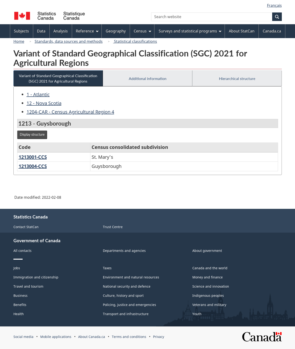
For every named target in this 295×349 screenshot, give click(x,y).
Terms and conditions (129, 336)
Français (274, 5)
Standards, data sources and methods (69, 41)
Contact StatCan (26, 227)
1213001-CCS (33, 157)
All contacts (22, 250)
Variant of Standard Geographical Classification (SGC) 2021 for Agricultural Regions (58, 78)
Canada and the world (209, 268)
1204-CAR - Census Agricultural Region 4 (70, 112)
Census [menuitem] (142, 31)
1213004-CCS (33, 166)
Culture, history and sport (123, 295)
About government (207, 250)
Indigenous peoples (208, 295)
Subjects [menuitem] (21, 31)
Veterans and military (209, 304)
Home (18, 41)
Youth (197, 314)
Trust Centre (113, 227)
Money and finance (207, 277)
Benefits (19, 304)
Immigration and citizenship (35, 277)
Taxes (107, 268)
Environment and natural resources (131, 277)
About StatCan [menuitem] (242, 31)
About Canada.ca (91, 336)
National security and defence (126, 286)
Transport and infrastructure (126, 314)
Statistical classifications (135, 41)
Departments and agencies (124, 250)
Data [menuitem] (41, 31)
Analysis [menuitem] (60, 31)
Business (20, 295)
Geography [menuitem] (116, 31)
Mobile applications (55, 336)
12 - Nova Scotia (44, 103)
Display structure (32, 134)
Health (18, 314)
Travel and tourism (28, 286)
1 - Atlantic (38, 94)
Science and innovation (210, 286)
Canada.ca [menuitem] (272, 31)
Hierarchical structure (237, 78)
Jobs (16, 268)
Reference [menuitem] (87, 31)
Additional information (147, 78)
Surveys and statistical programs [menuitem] (190, 31)
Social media (23, 336)
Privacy (158, 336)
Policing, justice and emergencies (129, 304)
